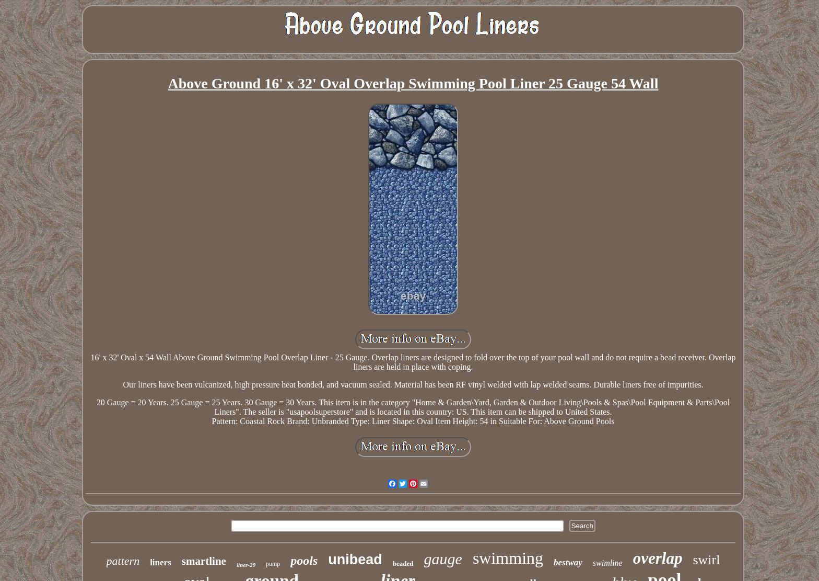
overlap (658, 558)
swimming (508, 558)
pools (304, 560)
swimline (608, 563)
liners (160, 562)
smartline (204, 561)
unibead (355, 559)
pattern (123, 560)
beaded (403, 563)
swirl (706, 559)
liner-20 (246, 565)
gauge (443, 558)
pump (273, 563)
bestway (568, 562)
